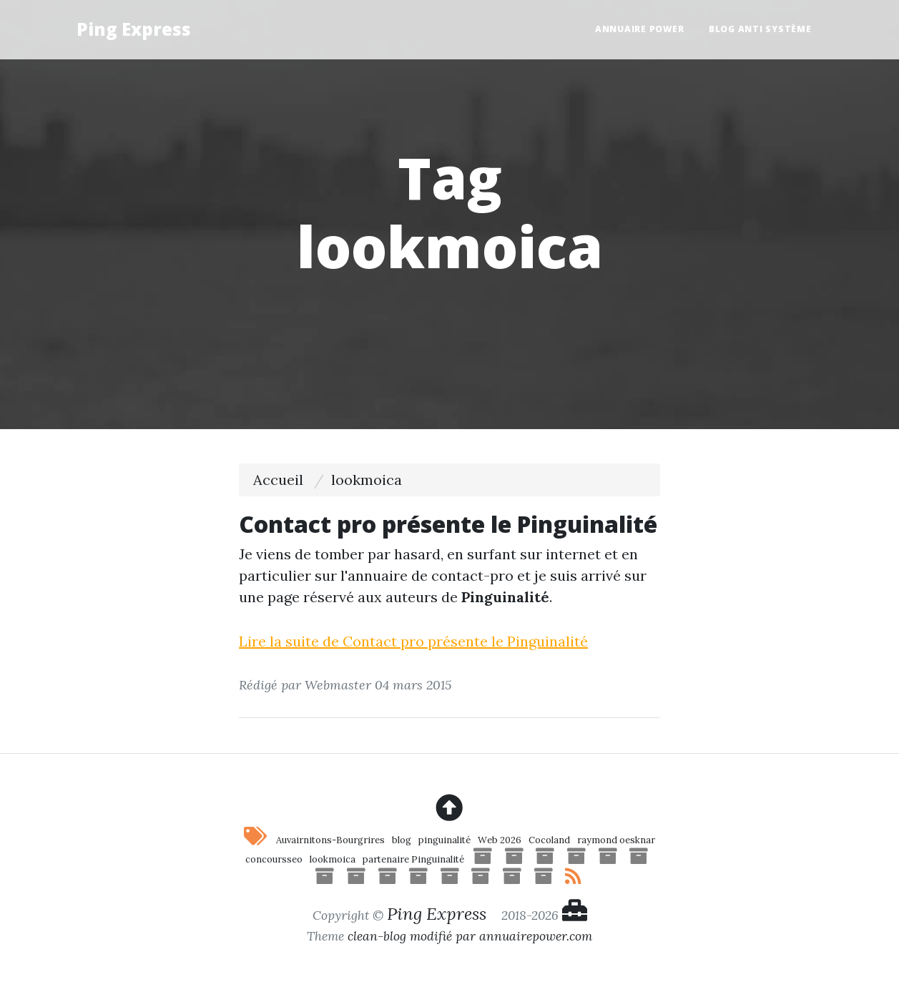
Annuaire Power (639, 29)
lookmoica (332, 859)
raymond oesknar (616, 840)
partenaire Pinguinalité (413, 859)
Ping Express (134, 29)
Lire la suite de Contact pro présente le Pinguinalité (413, 641)
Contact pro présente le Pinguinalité (448, 524)
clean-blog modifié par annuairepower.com (470, 936)
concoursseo (274, 859)
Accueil (278, 479)
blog (401, 840)
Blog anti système (760, 29)
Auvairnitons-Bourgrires (330, 840)
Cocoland (549, 840)
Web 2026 (499, 840)
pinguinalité (444, 840)
